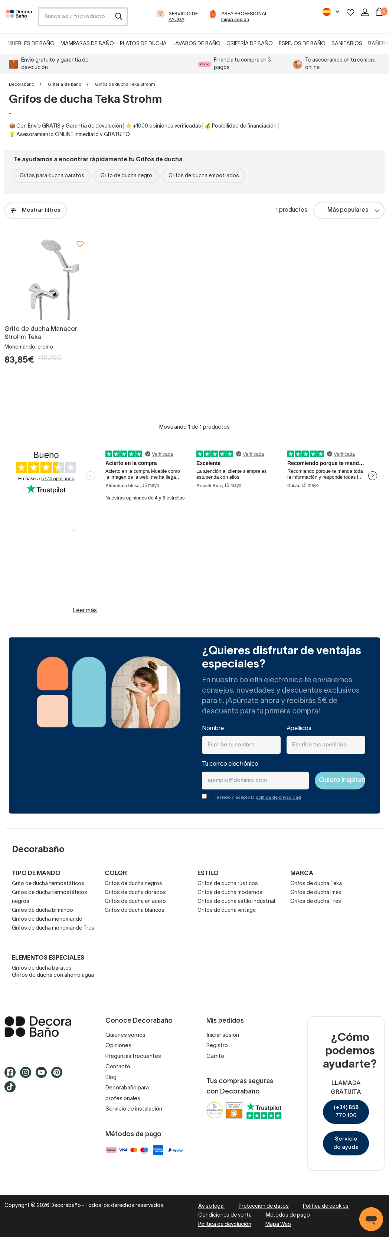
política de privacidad (278, 797)
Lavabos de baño (196, 44)
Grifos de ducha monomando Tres (53, 928)
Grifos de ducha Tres (315, 901)
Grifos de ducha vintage (226, 910)
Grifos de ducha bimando (42, 910)
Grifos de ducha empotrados (204, 176)
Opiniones (118, 1045)
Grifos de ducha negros (133, 883)
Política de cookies (326, 1206)
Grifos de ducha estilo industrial (236, 901)
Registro (217, 1045)
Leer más (85, 610)
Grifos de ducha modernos (229, 892)
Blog (111, 1077)
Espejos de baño (302, 44)
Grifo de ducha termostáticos (48, 883)
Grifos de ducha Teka (316, 883)
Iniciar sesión (222, 1035)
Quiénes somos (125, 1035)
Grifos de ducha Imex (315, 892)
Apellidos (299, 728)
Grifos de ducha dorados (135, 892)
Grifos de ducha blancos (134, 910)
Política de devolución (224, 1224)
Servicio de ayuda (346, 1143)
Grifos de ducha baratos (42, 968)
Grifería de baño (249, 44)
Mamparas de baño (87, 44)
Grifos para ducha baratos (52, 176)
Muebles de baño (31, 44)
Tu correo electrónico (230, 764)
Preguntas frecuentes (133, 1056)
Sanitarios (346, 44)
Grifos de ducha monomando (47, 919)
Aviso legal (211, 1206)
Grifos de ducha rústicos (227, 883)
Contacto (117, 1066)
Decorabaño (21, 84)
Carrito (215, 1056)
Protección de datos (264, 1206)
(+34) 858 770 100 (346, 1112)
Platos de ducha (143, 44)
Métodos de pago (288, 1215)
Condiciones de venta (225, 1215)
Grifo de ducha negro (126, 176)
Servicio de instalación (133, 1109)
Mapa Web (278, 1224)
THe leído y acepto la (256, 797)
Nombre (213, 728)
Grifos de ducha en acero (135, 901)
